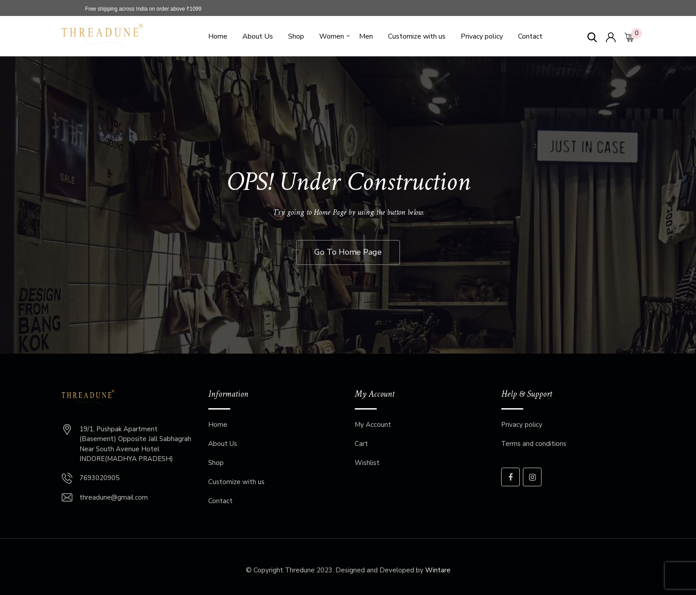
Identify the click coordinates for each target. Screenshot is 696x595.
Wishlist (367, 462)
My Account (373, 424)
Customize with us (417, 36)
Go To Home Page (348, 252)
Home (217, 36)
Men (366, 36)
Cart (361, 443)
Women (331, 36)
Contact (530, 36)
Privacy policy (482, 36)
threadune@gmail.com (113, 497)
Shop (296, 36)
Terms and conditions (533, 443)
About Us (257, 36)
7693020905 (99, 477)
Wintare (438, 570)
